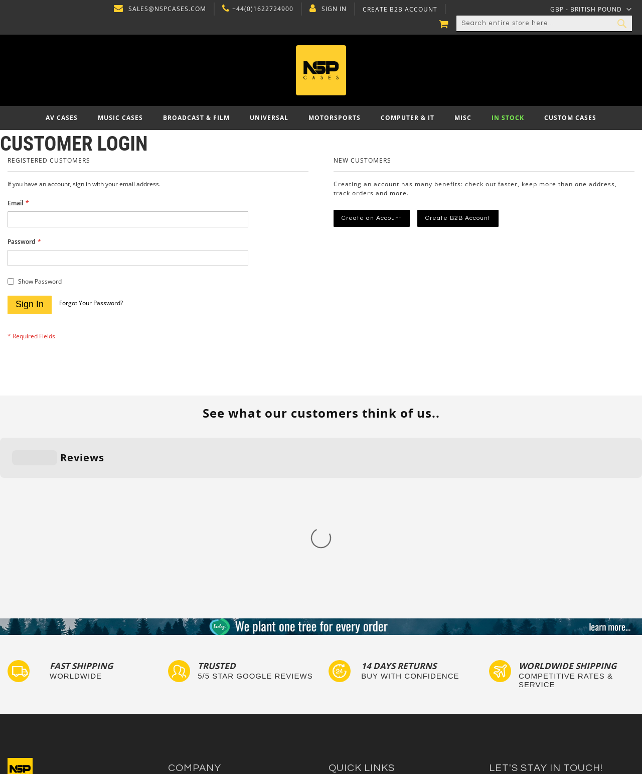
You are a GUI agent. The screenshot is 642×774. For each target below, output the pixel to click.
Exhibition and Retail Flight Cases (383, 692)
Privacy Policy (190, 654)
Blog (175, 692)
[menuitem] (62, 118)
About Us (183, 634)
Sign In (333, 9)
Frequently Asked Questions (374, 663)
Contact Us (186, 644)
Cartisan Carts (191, 702)
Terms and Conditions (203, 673)
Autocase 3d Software (364, 711)
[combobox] (544, 24)
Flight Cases (348, 634)
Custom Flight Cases (362, 673)
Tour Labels (348, 654)
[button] (591, 9)
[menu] (321, 118)
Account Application (200, 683)
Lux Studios (347, 702)
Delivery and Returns (202, 663)
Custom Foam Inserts (363, 644)
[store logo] (321, 70)
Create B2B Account (399, 10)
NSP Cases (185, 711)
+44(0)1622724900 (261, 9)
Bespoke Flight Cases (363, 683)
